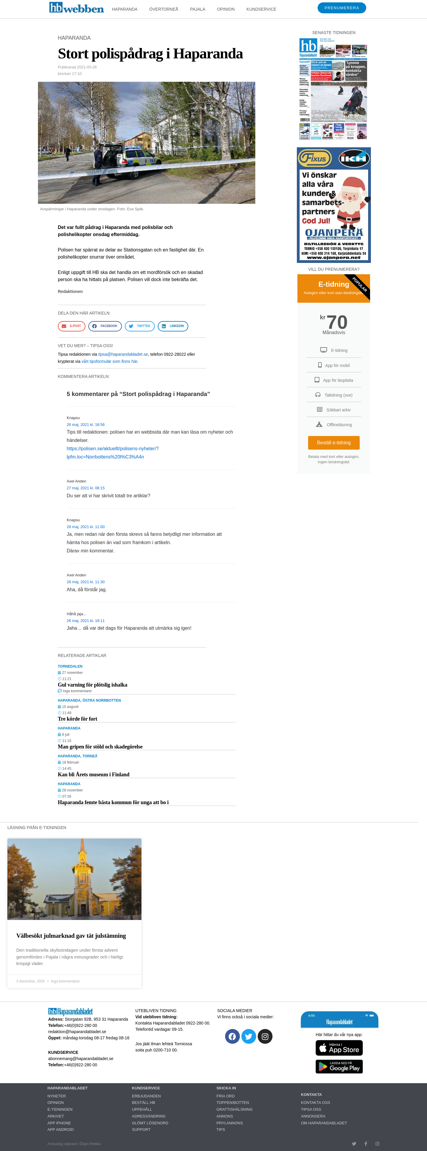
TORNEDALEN (70, 666)
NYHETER (56, 1096)
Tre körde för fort (77, 719)
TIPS (220, 1129)
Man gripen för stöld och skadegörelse (100, 747)
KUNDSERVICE (261, 9)
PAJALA (197, 9)
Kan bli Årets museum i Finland (93, 775)
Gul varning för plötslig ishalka (92, 685)
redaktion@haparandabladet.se (77, 1031)
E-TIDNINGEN (60, 1109)
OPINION (226, 9)
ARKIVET (55, 1116)
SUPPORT (141, 1129)
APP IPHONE (59, 1123)
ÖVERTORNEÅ (164, 9)
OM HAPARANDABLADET (324, 1123)
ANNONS (224, 1116)
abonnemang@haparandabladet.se (81, 1058)
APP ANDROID (60, 1129)
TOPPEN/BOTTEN (232, 1102)
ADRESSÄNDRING (148, 1116)
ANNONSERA (313, 1116)
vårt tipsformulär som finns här (109, 361)
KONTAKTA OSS (315, 1102)
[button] (71, 326)
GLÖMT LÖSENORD (150, 1123)
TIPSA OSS (311, 1109)
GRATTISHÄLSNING (234, 1109)
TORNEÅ (89, 756)
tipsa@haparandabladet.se (123, 354)
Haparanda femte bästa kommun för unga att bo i (113, 802)
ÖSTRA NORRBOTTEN (101, 700)
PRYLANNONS (229, 1123)
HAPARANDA (124, 9)
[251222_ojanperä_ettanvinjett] (334, 261)
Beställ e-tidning (334, 442)
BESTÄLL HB (143, 1102)
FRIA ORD (225, 1096)
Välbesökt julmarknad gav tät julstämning (71, 935)
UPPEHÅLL (142, 1109)
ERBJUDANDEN (146, 1096)
